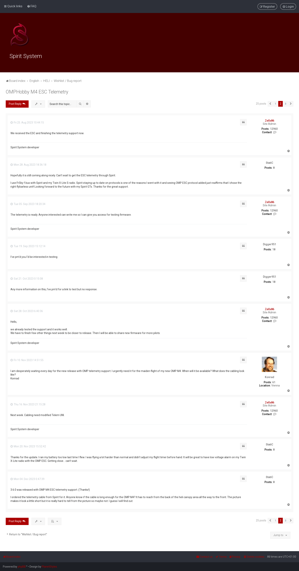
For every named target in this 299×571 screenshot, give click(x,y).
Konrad (269, 376)
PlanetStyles (49, 566)
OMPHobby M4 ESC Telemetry (37, 91)
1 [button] (275, 103)
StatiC (269, 162)
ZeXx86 (269, 120)
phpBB (22, 566)
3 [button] (285, 103)
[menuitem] (31, 6)
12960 (274, 128)
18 (273, 248)
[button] (270, 103)
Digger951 (269, 243)
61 (273, 381)
